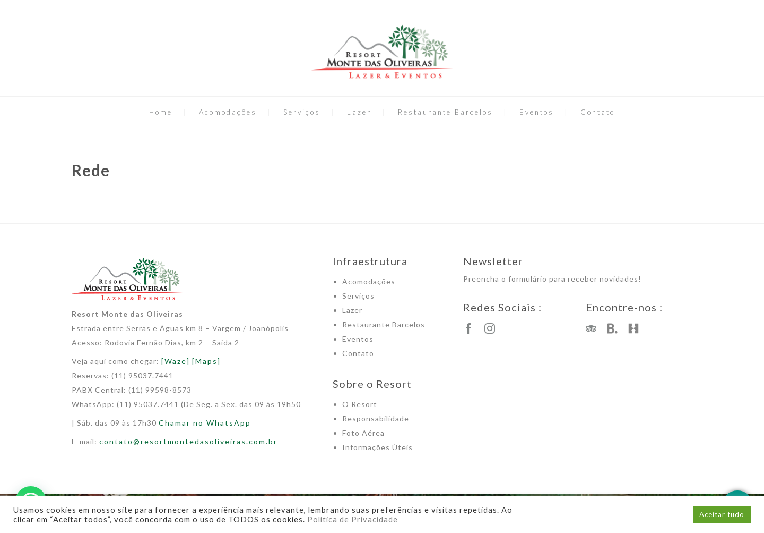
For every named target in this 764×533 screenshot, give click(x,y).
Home (160, 112)
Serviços (301, 112)
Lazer (359, 112)
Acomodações (228, 112)
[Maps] (206, 361)
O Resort (359, 404)
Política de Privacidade (352, 519)
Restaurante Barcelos (445, 112)
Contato (597, 112)
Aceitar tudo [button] (721, 514)
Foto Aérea (363, 432)
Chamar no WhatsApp (205, 422)
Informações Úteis (377, 447)
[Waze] (175, 361)
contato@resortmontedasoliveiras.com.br (188, 441)
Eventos (536, 112)
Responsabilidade (375, 418)
